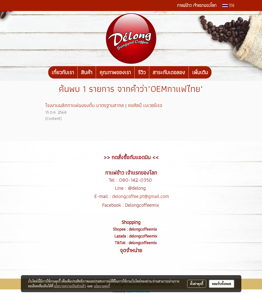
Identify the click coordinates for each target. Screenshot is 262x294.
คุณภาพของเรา (115, 72)
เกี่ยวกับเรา (63, 72)
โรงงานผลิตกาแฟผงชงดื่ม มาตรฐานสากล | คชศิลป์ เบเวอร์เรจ (103, 105)
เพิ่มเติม (200, 72)
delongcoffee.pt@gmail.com (140, 196)
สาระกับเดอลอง (169, 72)
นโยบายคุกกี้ (102, 286)
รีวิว (142, 72)
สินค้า (86, 72)
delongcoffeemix (143, 229)
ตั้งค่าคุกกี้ (196, 284)
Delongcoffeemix (143, 205)
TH (228, 5)
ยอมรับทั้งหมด (221, 284)
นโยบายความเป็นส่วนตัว (70, 286)
